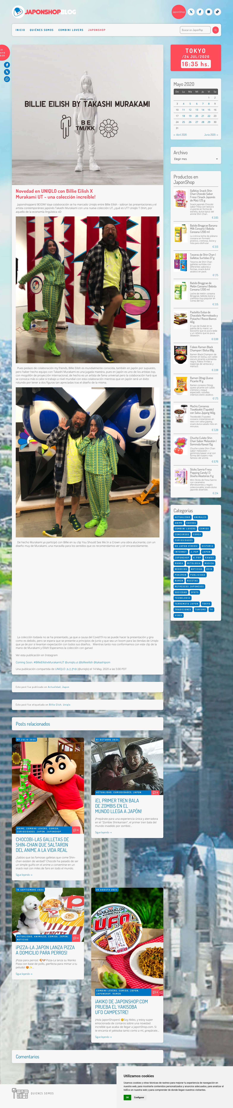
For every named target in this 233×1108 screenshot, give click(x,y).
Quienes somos (42, 1093)
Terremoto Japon (186, 603)
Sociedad (181, 592)
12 (190, 109)
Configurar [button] (139, 1097)
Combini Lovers (71, 30)
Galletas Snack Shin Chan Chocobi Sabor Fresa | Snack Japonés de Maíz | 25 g (202, 195)
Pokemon (180, 575)
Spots (195, 592)
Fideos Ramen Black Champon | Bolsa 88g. (202, 348)
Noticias (23, 939)
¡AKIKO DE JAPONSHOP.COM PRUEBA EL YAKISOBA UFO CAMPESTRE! (121, 1006)
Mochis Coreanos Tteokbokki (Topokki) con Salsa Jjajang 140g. (202, 409)
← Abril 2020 (180, 134)
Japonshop (97, 30)
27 (196, 122)
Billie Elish (55, 704)
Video (178, 615)
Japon (65, 686)
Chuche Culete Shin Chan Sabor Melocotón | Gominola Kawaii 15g (203, 441)
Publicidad (197, 575)
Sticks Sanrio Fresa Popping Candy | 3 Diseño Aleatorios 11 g (202, 473)
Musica (209, 563)
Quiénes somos (42, 30)
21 (202, 116)
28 (202, 122)
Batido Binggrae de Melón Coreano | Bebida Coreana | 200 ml (203, 286)
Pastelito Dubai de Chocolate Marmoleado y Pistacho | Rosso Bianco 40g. (204, 317)
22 (209, 116)
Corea (197, 534)
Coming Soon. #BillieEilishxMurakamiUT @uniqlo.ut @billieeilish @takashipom (63, 662)
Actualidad (54, 686)
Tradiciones (183, 609)
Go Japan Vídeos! (186, 546)
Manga (179, 563)
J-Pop (195, 552)
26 (190, 122)
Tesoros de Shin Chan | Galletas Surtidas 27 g (203, 256)
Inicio (20, 30)
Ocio (209, 569)
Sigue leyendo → (24, 874)
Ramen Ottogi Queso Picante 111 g (201, 379)
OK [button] (127, 1097)
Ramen (117, 993)
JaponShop (179, 12)
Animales (40, 936)
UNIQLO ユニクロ (66, 669)
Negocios (181, 569)
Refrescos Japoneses (189, 586)
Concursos (182, 534)
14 (202, 109)
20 (196, 116)
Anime (21, 828)
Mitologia (194, 563)
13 (196, 109)
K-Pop (197, 557)
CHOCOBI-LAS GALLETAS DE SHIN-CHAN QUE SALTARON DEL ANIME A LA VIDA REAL (42, 844)
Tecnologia (182, 598)
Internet (181, 552)
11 (183, 109)
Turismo (200, 609)
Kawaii (209, 557)
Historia (207, 546)
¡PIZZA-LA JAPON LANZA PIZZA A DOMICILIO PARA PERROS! (45, 950)
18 (183, 116)
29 (209, 122)
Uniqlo (67, 704)
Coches (191, 523)
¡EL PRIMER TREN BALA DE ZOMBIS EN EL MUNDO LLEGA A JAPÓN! (118, 805)
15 (209, 109)
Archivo (181, 152)
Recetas (192, 580)
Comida (54, 828)
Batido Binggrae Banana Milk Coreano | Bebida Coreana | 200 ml (203, 229)
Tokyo (206, 603)
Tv (211, 609)
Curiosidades (26, 831)
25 (183, 122)
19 (190, 116)
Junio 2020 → (211, 134)
